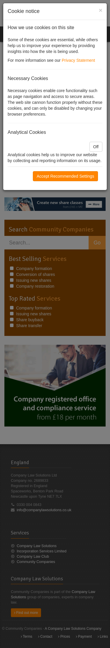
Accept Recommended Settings (65, 176)
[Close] (100, 10)
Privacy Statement (78, 60)
